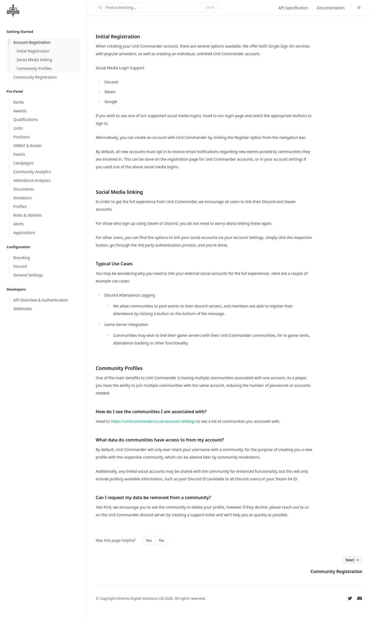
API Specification (293, 7)
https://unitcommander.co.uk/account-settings (153, 421)
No (161, 540)
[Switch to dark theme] (359, 7)
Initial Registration (118, 36)
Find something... (156, 8)
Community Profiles (119, 368)
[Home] (14, 10)
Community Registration (336, 571)
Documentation (331, 7)
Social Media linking (119, 192)
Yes (149, 540)
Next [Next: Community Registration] (352, 560)
